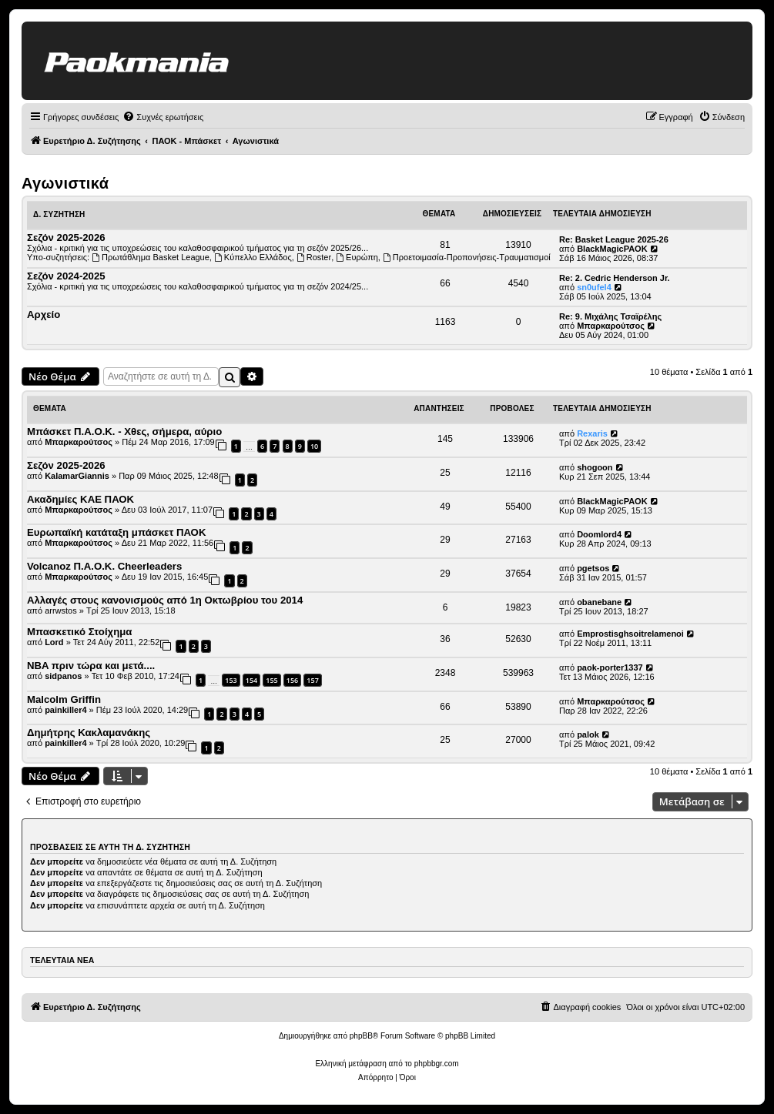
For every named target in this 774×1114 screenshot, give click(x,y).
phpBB (361, 1036)
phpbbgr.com (436, 1063)
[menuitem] (162, 117)
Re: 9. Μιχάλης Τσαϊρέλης (610, 316)
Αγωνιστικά (65, 183)
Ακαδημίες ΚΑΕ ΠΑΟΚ (80, 499)
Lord (54, 642)
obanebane (599, 602)
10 (314, 446)
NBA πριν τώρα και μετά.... (91, 665)
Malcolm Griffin (64, 699)
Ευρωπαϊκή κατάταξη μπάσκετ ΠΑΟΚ (116, 532)
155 (271, 680)
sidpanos (63, 676)
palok (588, 734)
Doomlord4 (599, 534)
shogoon (594, 467)
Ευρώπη (357, 257)
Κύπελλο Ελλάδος (253, 257)
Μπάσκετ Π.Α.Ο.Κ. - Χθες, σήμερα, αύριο (124, 431)
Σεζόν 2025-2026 (66, 237)
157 (312, 680)
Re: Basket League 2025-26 (613, 239)
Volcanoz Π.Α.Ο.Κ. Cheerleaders (104, 566)
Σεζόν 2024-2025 (66, 276)
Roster (314, 257)
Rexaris (592, 433)
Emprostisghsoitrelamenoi (630, 633)
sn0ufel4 (594, 287)
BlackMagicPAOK (612, 248)
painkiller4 (65, 709)
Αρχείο (43, 314)
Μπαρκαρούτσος (611, 325)
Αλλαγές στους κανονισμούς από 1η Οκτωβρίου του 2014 (165, 600)
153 (230, 680)
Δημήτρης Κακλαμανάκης (88, 732)
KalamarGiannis (77, 475)
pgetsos (593, 568)
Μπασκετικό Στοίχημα (79, 631)
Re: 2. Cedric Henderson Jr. (614, 278)
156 (292, 680)
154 (251, 680)
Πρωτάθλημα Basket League (150, 257)
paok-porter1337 (610, 667)
